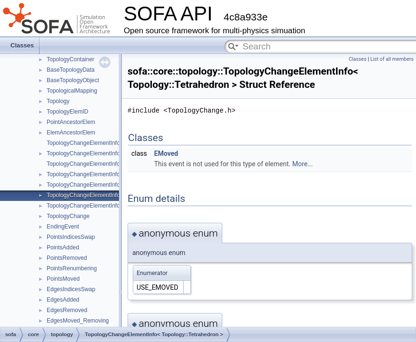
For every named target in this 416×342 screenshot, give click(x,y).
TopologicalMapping (72, 90)
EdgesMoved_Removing (78, 320)
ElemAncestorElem (71, 132)
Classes (22, 45)
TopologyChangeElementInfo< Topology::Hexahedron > (117, 205)
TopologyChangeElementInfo (83, 143)
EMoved (166, 153)
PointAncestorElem (71, 122)
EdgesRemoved (67, 310)
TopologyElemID (67, 111)
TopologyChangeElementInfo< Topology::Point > (108, 153)
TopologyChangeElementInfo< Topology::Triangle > (111, 174)
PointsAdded (63, 247)
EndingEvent (63, 226)
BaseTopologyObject (73, 80)
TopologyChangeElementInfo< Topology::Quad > (108, 184)
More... (302, 164)
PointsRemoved (67, 258)
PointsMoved (63, 279)
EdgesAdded (63, 299)
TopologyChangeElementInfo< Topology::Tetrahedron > (116, 195)
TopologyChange (68, 216)
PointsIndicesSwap (71, 237)
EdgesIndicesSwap (71, 289)
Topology (58, 101)
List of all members (392, 59)
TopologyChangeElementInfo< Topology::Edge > (108, 164)
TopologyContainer (70, 59)
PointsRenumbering (72, 268)
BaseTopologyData (71, 69)
